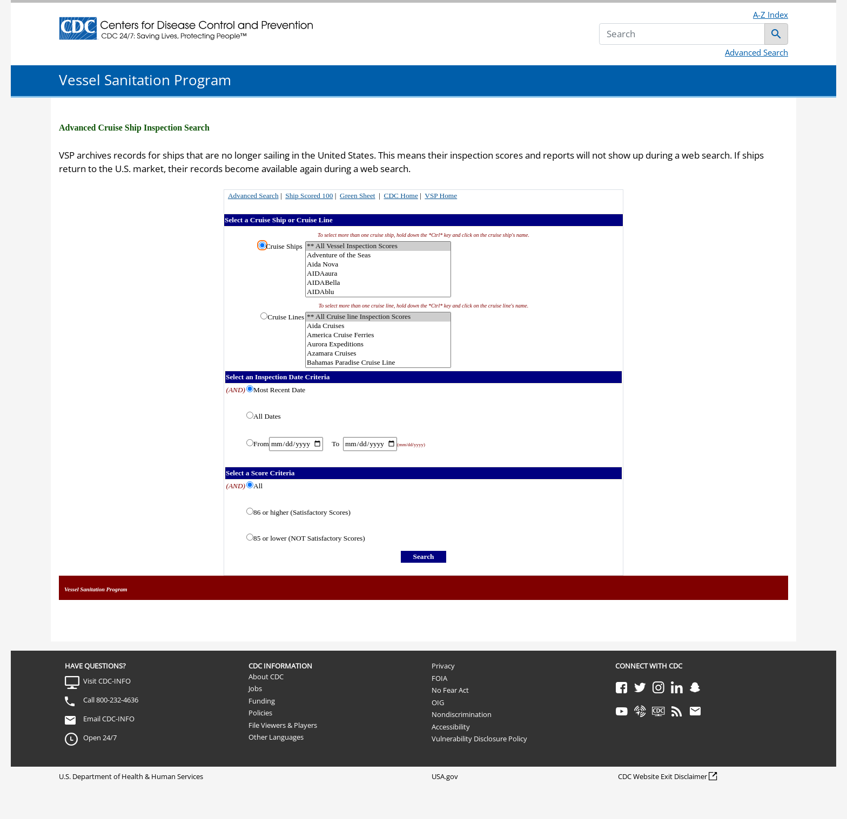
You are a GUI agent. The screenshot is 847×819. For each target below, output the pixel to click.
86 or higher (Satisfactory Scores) (302, 512)
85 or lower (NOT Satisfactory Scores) (309, 538)
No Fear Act (450, 690)
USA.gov (445, 776)
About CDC (266, 676)
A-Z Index (770, 14)
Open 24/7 (100, 737)
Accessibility (451, 727)
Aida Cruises (378, 326)
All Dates (267, 416)
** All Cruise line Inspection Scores (378, 317)
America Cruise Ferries (378, 335)
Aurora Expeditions (378, 344)
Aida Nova (378, 264)
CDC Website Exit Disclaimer (662, 776)
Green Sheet (357, 196)
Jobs (255, 688)
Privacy (443, 666)
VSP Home (441, 196)
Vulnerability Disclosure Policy (479, 738)
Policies (260, 713)
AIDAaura (378, 273)
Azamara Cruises (378, 353)
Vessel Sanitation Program (145, 80)
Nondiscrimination (462, 714)
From (261, 444)
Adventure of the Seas (378, 255)
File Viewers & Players (282, 725)
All (258, 486)
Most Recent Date (279, 390)
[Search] (682, 34)
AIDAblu (378, 292)
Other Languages (276, 737)
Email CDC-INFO (109, 719)
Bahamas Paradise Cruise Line (378, 362)
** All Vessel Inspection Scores (378, 246)
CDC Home (401, 196)
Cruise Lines (285, 317)
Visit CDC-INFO (107, 681)
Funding (261, 701)
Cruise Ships (284, 246)
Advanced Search (756, 52)
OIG (438, 702)
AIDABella (378, 283)
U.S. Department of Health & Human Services (131, 776)
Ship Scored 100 (309, 196)
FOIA (439, 678)
